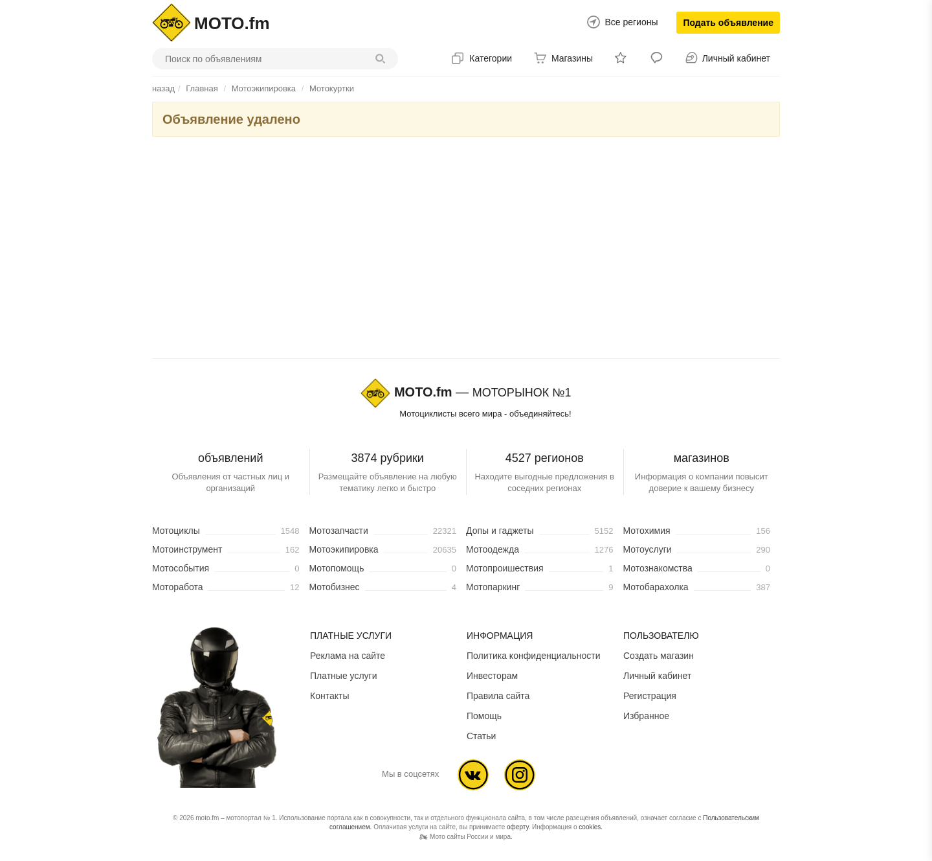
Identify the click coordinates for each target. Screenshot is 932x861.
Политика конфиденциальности (534, 655)
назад (163, 88)
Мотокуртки (331, 88)
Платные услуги (343, 676)
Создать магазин (658, 655)
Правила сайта (498, 696)
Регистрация (649, 696)
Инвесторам (492, 676)
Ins (519, 774)
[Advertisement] (466, 250)
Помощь (484, 716)
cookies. (591, 827)
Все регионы (631, 22)
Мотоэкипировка (264, 88)
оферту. (518, 827)
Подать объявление (728, 22)
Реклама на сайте (347, 655)
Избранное (646, 716)
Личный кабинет (657, 676)
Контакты (329, 696)
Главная (201, 88)
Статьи (481, 736)
